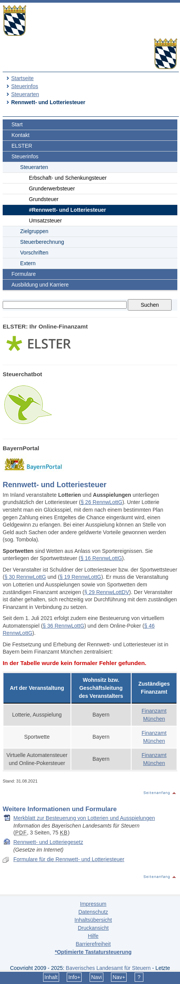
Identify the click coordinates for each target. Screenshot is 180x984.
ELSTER (21, 146)
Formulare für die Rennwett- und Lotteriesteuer (68, 859)
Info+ (74, 977)
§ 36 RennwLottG (63, 626)
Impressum (93, 904)
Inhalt (51, 977)
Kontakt (20, 135)
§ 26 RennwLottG (101, 502)
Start (17, 124)
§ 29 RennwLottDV (106, 592)
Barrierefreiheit (93, 944)
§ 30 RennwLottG (25, 577)
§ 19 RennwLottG (80, 577)
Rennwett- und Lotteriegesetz (48, 842)
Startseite (22, 78)
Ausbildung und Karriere (40, 285)
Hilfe (93, 936)
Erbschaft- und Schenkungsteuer (68, 178)
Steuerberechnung (42, 242)
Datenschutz (93, 912)
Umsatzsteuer (45, 220)
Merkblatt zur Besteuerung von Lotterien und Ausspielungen (84, 818)
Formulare (23, 274)
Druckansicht (93, 928)
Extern (27, 263)
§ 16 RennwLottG (101, 558)
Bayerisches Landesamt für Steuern (108, 968)
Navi (96, 977)
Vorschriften (34, 253)
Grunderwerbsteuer (52, 188)
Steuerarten (25, 94)
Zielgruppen (34, 231)
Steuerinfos (24, 86)
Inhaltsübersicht (93, 920)
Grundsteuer (44, 199)
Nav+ (118, 977)
